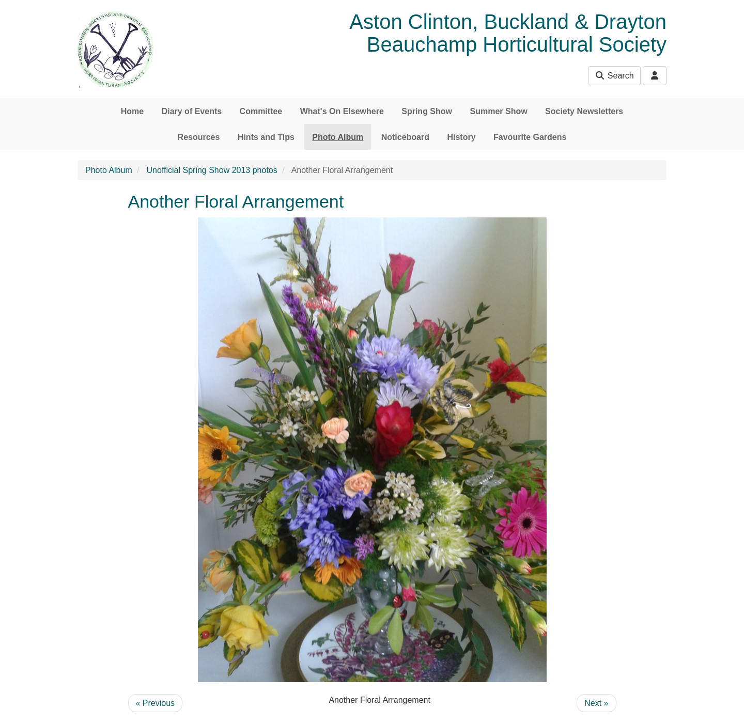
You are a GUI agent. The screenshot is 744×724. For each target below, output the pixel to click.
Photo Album (337, 137)
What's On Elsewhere (342, 111)
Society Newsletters (584, 111)
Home (132, 111)
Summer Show (498, 111)
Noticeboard (405, 137)
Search (614, 75)
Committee (261, 111)
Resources (199, 137)
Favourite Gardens (529, 137)
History (461, 137)
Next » (596, 703)
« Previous (155, 703)
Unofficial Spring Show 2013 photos (212, 170)
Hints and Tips (266, 137)
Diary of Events (192, 111)
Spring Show (426, 111)
